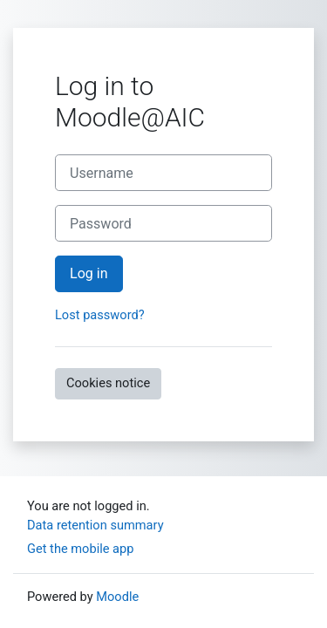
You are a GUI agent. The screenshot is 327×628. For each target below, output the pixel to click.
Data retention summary (95, 525)
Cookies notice (108, 383)
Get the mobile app (80, 548)
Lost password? (100, 315)
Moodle (117, 596)
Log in (89, 273)
